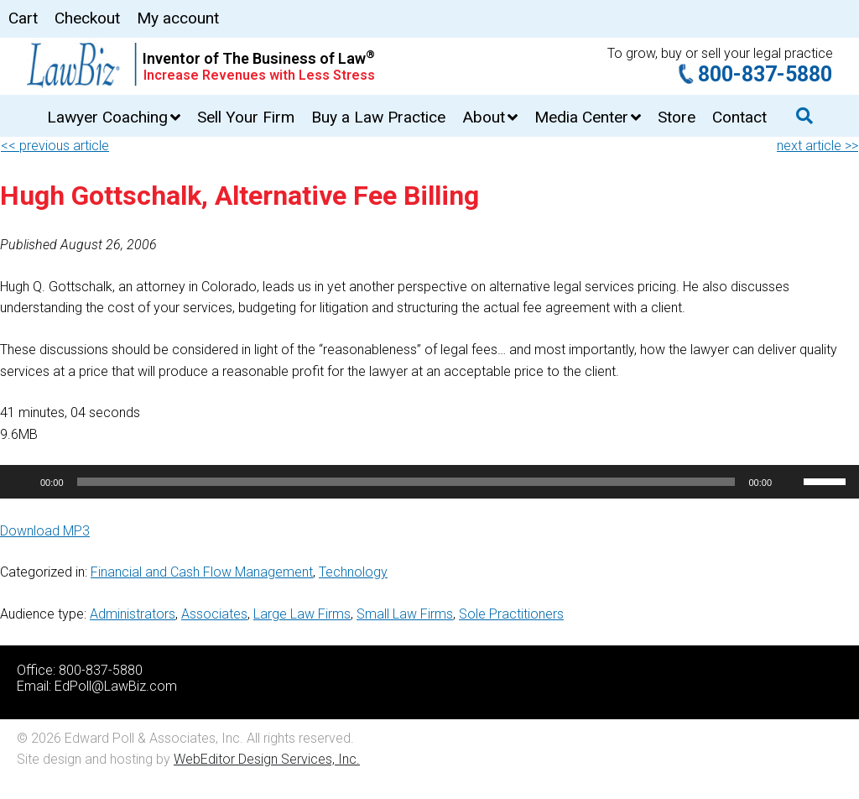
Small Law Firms (405, 614)
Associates (214, 614)
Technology (353, 572)
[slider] (406, 482)
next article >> (817, 146)
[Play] (21, 481)
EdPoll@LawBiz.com (116, 686)
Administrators (132, 614)
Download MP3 (45, 531)
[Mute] (790, 481)
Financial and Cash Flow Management (202, 572)
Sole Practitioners (511, 614)
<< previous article (55, 146)
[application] (429, 482)
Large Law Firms (302, 614)
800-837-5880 (765, 74)
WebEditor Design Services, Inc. (267, 759)
